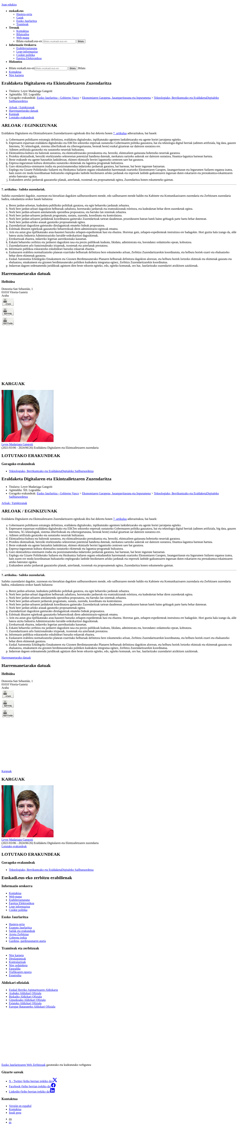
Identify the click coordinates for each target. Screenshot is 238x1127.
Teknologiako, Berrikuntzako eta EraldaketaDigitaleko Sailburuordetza (51, 471)
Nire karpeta (16, 75)
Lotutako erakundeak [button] (21, 117)
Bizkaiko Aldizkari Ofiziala (25, 996)
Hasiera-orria (24, 14)
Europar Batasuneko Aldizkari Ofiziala (32, 1006)
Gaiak (19, 17)
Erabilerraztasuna (26, 48)
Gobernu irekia (18, 937)
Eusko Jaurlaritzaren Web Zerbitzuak (23, 1064)
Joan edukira (9, 4)
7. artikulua (120, 133)
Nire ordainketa (18, 965)
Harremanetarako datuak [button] (23, 110)
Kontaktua (22, 31)
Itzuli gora (15, 1112)
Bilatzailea (22, 34)
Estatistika (15, 975)
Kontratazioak (17, 962)
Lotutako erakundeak (14, 846)
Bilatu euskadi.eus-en (29, 41)
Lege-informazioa (27, 51)
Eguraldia (14, 968)
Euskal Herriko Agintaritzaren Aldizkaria (33, 989)
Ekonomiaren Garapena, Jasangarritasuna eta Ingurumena (116, 97)
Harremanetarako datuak (16, 657)
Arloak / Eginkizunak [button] (22, 107)
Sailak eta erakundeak (22, 931)
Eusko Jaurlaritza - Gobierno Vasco (58, 97)
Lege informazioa (19, 906)
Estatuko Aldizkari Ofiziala (25, 1003)
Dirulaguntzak (17, 958)
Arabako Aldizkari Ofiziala (25, 993)
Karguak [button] (14, 114)
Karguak (6, 771)
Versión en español (20, 1105)
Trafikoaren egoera (20, 972)
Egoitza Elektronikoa (29, 58)
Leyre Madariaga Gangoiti (36, 91)
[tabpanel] (119, 195)
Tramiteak (22, 24)
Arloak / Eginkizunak (14, 503)
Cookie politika (25, 55)
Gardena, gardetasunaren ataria (27, 941)
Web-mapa (22, 37)
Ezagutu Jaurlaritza (20, 927)
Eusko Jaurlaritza (26, 20)
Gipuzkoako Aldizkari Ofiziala (27, 999)
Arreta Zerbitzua (19, 934)
